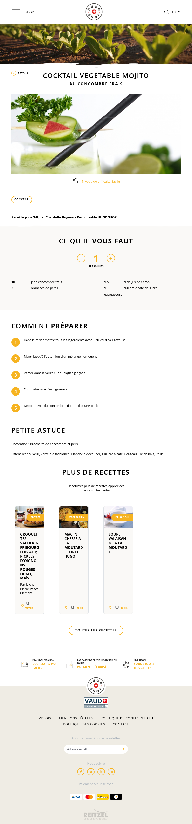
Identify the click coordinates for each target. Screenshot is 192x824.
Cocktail (21, 199)
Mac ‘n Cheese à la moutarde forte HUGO (73, 545)
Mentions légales (76, 718)
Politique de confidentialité (128, 718)
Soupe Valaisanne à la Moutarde (118, 543)
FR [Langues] (176, 11)
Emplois (43, 718)
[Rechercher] (166, 12)
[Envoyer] (122, 749)
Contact (121, 724)
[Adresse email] (91, 749)
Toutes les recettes (96, 630)
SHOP (29, 12)
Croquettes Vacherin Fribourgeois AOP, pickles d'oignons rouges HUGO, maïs (29, 556)
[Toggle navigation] (15, 11)
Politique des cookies (84, 724)
